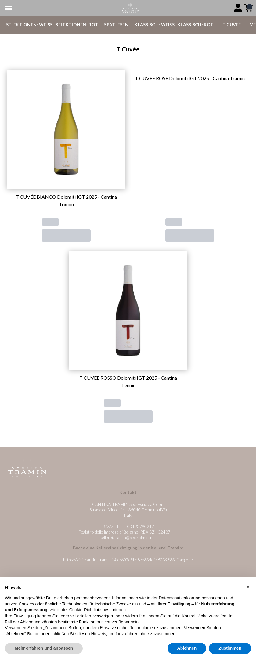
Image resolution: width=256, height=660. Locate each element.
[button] (248, 587)
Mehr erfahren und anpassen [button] (44, 648)
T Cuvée (231, 24)
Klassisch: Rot (195, 24)
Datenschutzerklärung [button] (179, 597)
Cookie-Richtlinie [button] (85, 609)
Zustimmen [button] (229, 648)
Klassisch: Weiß (155, 24)
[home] (130, 8)
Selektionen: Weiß (29, 24)
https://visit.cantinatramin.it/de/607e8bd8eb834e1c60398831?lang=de (128, 559)
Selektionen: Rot (77, 24)
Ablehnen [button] (187, 648)
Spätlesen (116, 24)
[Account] (238, 8)
